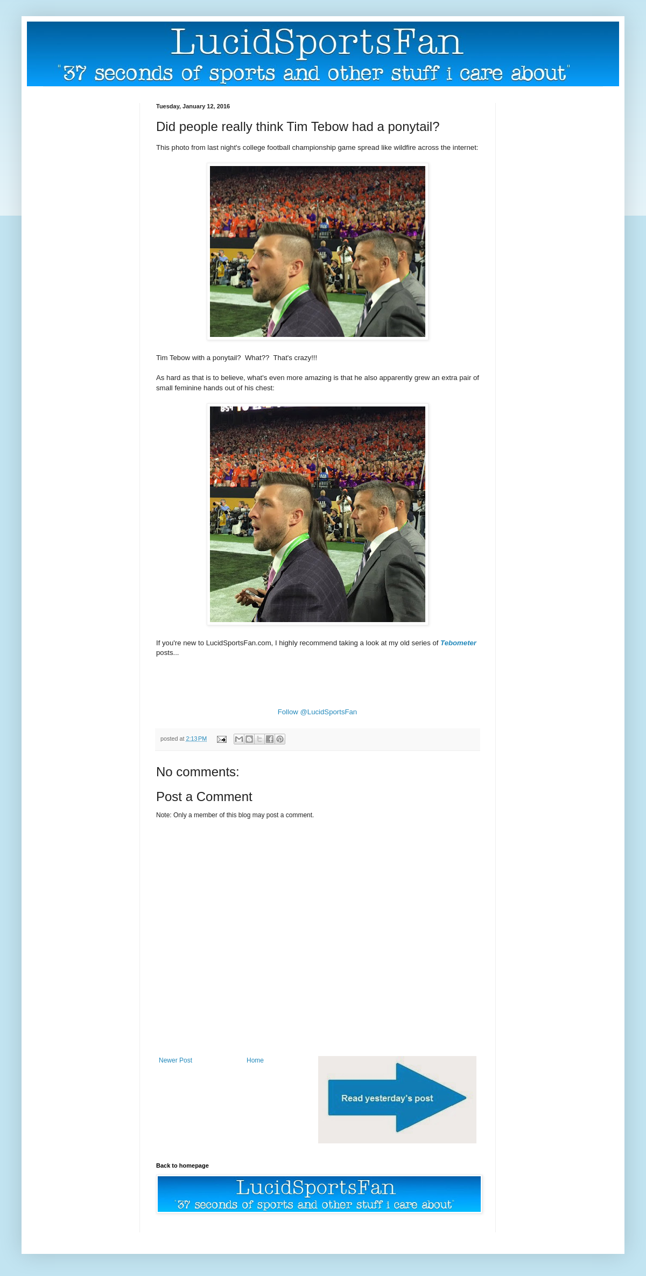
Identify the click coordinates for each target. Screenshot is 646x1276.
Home (255, 1060)
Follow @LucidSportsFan (317, 712)
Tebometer (458, 643)
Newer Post (175, 1060)
